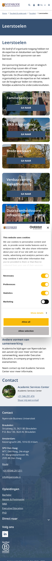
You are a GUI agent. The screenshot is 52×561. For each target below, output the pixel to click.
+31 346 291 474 (26, 396)
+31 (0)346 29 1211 (12, 470)
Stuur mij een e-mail (28, 400)
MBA (4, 503)
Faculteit (32, 13)
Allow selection (26, 331)
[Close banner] (48, 228)
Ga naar (26, 107)
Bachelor (7, 494)
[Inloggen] (34, 5)
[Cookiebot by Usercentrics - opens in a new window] (31, 227)
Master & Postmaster (13, 499)
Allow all (26, 322)
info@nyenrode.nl (11, 477)
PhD (4, 512)
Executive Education (12, 508)
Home (4, 13)
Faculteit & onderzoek (18, 13)
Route (5, 464)
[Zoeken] (29, 5)
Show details (37, 313)
